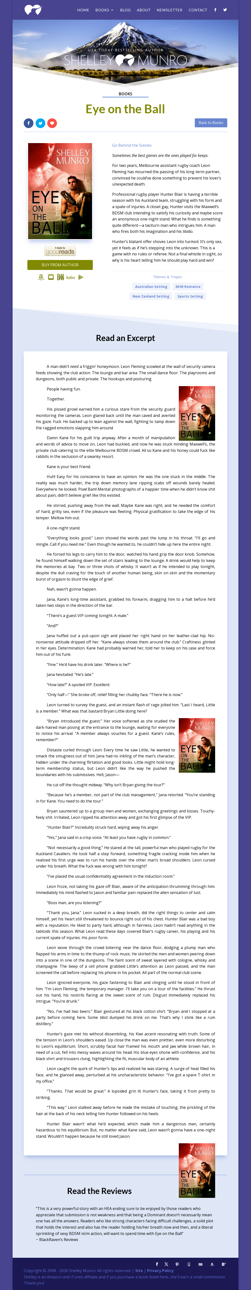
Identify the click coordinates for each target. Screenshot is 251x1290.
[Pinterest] (177, 1264)
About (144, 10)
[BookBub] (200, 1264)
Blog (125, 10)
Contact (198, 10)
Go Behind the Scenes (132, 145)
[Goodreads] (189, 1264)
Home (83, 10)
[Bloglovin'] (224, 1264)
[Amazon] (212, 1264)
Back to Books (211, 122)
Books (102, 10)
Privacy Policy (160, 1270)
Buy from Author (60, 265)
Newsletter (170, 10)
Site (139, 1270)
